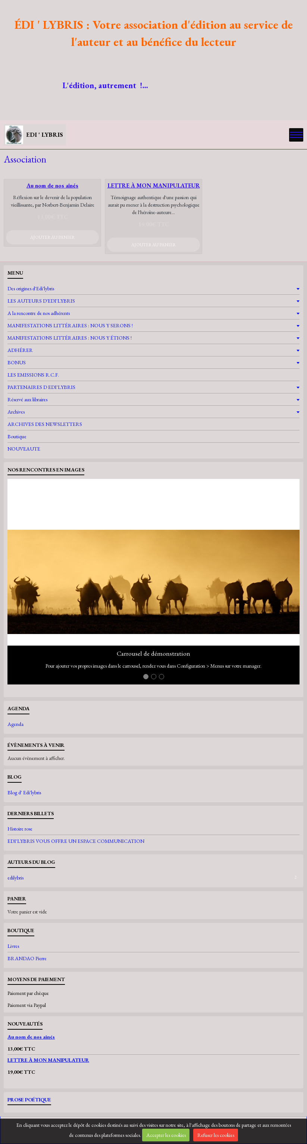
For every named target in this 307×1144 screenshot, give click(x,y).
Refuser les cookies (215, 1135)
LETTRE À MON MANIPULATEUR (153, 185)
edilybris (153, 877)
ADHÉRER (20, 350)
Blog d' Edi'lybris (24, 792)
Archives (16, 411)
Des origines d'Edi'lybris (30, 288)
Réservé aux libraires (27, 399)
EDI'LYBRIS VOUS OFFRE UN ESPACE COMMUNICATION (75, 841)
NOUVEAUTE (23, 448)
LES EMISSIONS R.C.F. (33, 374)
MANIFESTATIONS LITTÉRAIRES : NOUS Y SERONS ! (70, 325)
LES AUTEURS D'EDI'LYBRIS (41, 300)
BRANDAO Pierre (27, 958)
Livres (13, 946)
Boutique (16, 436)
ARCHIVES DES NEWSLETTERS (44, 424)
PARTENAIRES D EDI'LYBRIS (41, 387)
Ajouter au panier (52, 237)
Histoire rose (19, 828)
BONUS (16, 362)
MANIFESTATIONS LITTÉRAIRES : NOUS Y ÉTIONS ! (69, 337)
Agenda (15, 724)
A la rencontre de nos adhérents (38, 313)
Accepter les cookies (166, 1135)
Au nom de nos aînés (52, 185)
